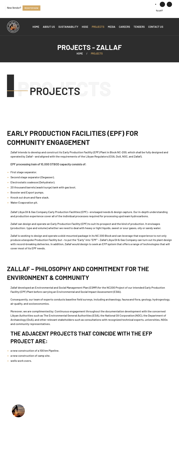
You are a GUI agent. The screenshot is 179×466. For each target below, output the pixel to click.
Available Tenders (77, 432)
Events (70, 437)
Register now (31, 8)
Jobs (69, 427)
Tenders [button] (139, 26)
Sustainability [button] (68, 26)
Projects (98, 26)
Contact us (155, 26)
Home (36, 26)
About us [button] (49, 26)
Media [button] (111, 26)
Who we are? (74, 411)
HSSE (85, 26)
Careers (124, 26)
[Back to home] (13, 26)
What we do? (74, 416)
